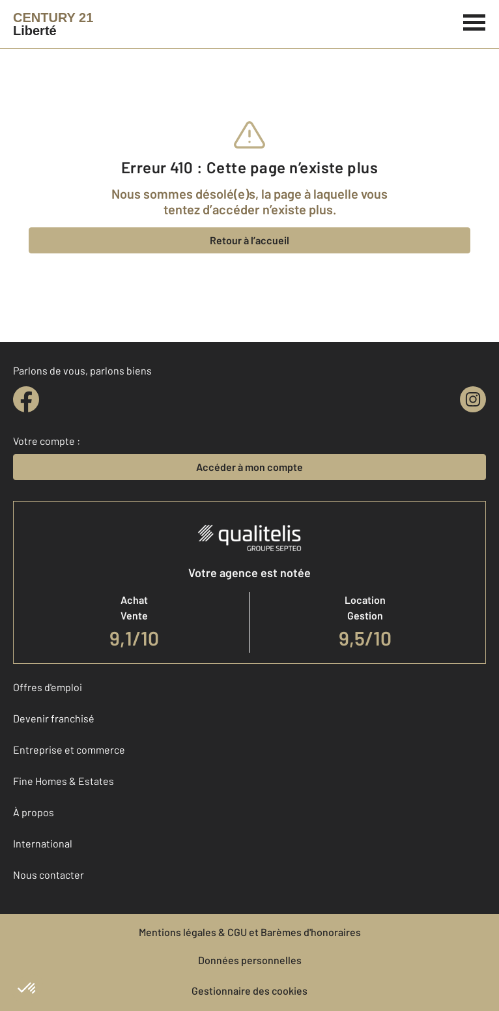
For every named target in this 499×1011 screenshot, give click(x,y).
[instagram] (473, 399)
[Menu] (474, 21)
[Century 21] (53, 24)
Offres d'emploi (47, 687)
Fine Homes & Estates (63, 781)
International (42, 843)
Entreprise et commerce (69, 749)
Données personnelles (250, 960)
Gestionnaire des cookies (249, 990)
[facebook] (26, 399)
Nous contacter (48, 874)
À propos (33, 812)
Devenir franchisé (53, 718)
